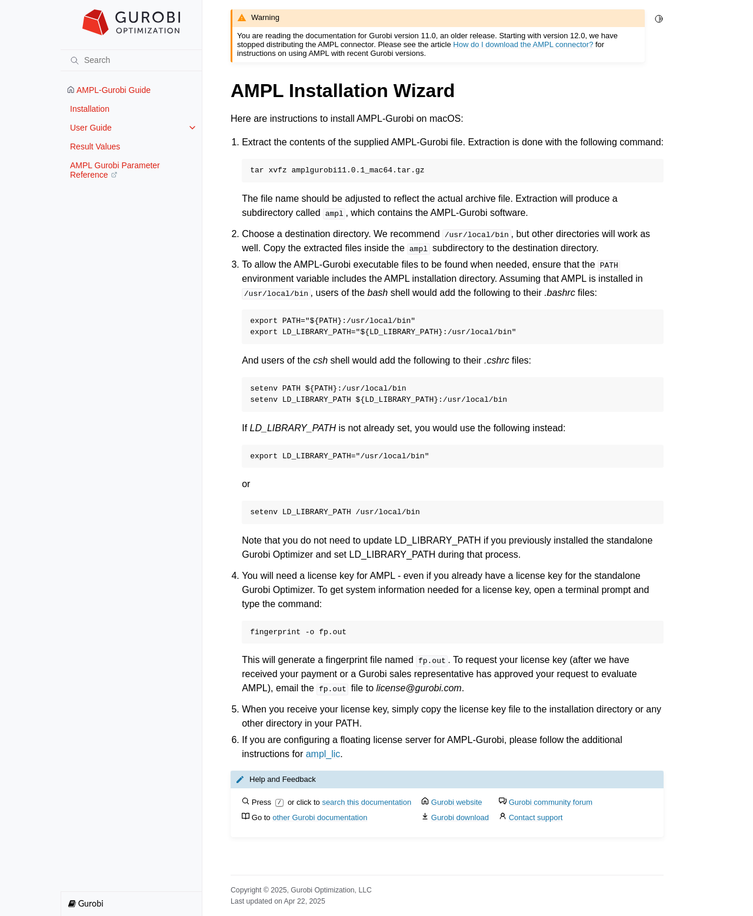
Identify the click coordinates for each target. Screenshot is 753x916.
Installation (89, 109)
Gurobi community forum (550, 802)
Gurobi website (456, 802)
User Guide (91, 127)
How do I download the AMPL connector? (523, 44)
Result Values (95, 146)
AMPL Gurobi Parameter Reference (115, 170)
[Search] (131, 60)
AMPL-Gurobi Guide (109, 90)
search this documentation (366, 802)
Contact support (536, 817)
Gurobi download (460, 817)
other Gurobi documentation (319, 817)
